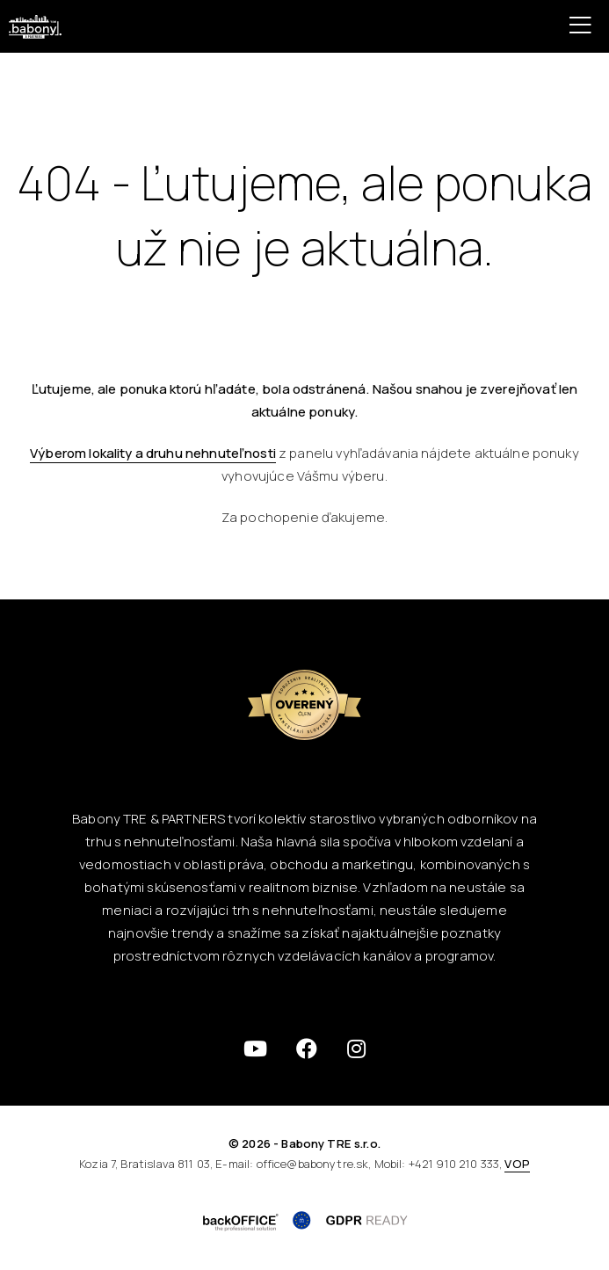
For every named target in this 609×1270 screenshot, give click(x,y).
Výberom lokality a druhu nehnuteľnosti (153, 453)
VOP (516, 1164)
